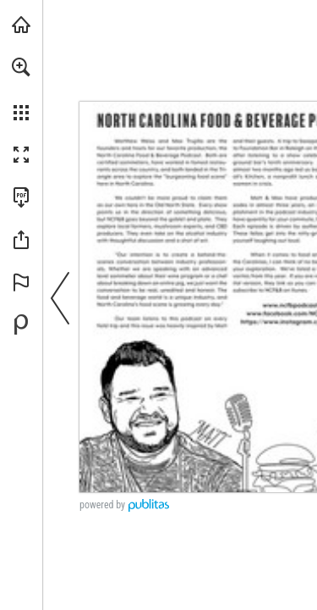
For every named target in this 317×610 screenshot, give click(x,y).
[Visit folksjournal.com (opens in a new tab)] (21, 24)
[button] (21, 67)
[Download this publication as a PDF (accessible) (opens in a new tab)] (21, 197)
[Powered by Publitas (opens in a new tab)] (21, 324)
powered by (102, 505)
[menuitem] (21, 89)
